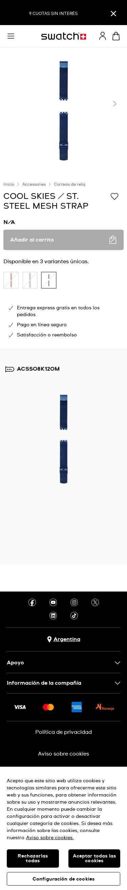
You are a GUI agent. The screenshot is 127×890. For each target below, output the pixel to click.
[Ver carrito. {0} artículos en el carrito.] (116, 36)
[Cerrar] (113, 13)
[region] (63, 828)
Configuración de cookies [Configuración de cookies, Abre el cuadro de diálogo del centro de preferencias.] (63, 879)
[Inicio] (63, 36)
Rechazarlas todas (33, 858)
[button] (11, 36)
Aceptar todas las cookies (94, 858)
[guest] (103, 36)
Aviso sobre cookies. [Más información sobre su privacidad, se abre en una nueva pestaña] (50, 837)
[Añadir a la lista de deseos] (114, 196)
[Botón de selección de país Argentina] (63, 639)
